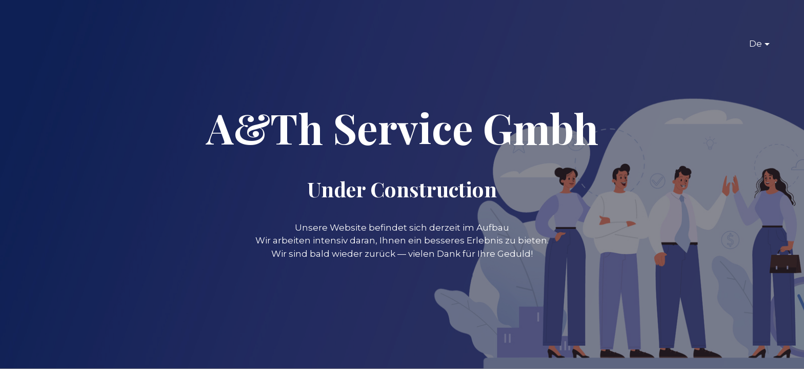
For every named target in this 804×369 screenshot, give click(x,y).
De (755, 43)
